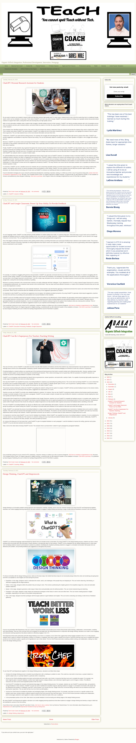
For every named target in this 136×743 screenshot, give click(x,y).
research (16, 194)
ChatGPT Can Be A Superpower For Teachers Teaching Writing (28, 336)
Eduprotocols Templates (11, 69)
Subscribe (119, 96)
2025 (108, 377)
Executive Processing (19, 326)
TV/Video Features (53, 66)
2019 (108, 428)
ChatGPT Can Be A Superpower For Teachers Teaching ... (118, 410)
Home (6, 66)
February (111, 399)
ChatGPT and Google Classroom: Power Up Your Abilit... (117, 406)
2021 (108, 423)
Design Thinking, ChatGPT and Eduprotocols (21, 474)
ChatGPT (11, 194)
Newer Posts (7, 719)
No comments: (36, 191)
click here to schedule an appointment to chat (80, 454)
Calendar (103, 66)
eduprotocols (20, 713)
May (109, 394)
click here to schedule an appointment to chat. (81, 305)
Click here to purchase (36, 176)
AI (7, 194)
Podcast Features (40, 66)
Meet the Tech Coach (17, 66)
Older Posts (95, 719)
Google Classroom (37, 326)
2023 (108, 382)
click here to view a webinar (42, 705)
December (111, 384)
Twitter (96, 66)
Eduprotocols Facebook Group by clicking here (32, 706)
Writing (21, 194)
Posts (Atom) (54, 724)
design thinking (13, 713)
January (110, 418)
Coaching (16, 464)
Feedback (28, 326)
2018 (108, 431)
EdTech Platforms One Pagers (29, 69)
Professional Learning (84, 66)
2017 (108, 433)
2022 (108, 421)
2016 (108, 435)
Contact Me (29, 66)
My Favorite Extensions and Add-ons (50, 69)
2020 (108, 426)
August (110, 389)
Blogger (77, 739)
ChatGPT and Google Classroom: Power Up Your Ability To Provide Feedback (34, 203)
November (111, 386)
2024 (108, 379)
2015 (108, 438)
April (109, 396)
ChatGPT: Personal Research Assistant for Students (23, 83)
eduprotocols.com (7, 706)
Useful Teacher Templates (116, 66)
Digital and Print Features (68, 66)
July (109, 391)
